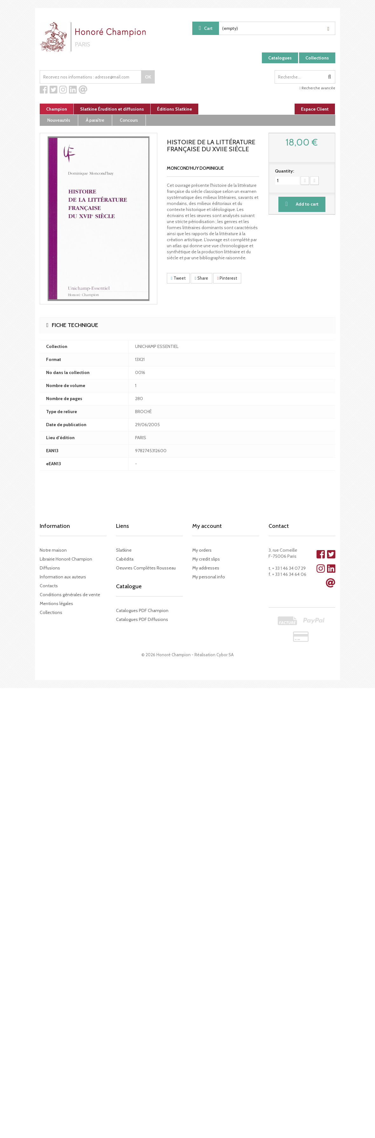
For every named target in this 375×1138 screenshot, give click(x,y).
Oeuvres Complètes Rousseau (146, 568)
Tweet (178, 278)
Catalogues (280, 58)
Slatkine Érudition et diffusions (112, 109)
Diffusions (50, 568)
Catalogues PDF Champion (142, 610)
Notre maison (53, 550)
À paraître (95, 120)
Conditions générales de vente (70, 594)
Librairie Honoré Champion (66, 559)
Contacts (49, 586)
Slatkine (124, 550)
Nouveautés (58, 120)
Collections (317, 58)
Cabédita (124, 559)
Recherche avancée (317, 88)
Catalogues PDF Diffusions (142, 619)
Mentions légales (56, 603)
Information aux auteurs (63, 577)
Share (201, 278)
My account (207, 525)
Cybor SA (225, 654)
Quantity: (284, 171)
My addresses (205, 568)
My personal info (208, 577)
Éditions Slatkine (174, 109)
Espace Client (315, 109)
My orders (202, 550)
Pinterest (227, 278)
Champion (56, 109)
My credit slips (206, 559)
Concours (129, 120)
